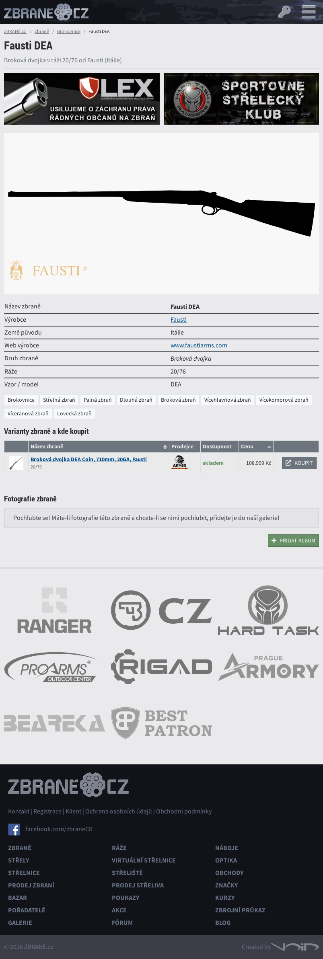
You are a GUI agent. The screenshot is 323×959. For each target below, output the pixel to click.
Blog (222, 922)
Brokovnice (68, 31)
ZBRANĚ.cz (15, 31)
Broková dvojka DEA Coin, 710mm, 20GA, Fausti (89, 459)
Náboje (226, 848)
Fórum (122, 922)
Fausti (179, 320)
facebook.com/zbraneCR (59, 829)
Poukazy (125, 897)
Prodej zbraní (31, 885)
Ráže (119, 848)
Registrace (47, 811)
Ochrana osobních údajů (118, 811)
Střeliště (127, 873)
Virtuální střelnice (144, 860)
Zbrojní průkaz (240, 910)
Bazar (17, 897)
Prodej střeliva (138, 885)
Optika (226, 860)
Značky (226, 885)
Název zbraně (47, 446)
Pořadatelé (26, 910)
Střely (18, 860)
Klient (73, 811)
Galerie (20, 922)
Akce (119, 910)
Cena (247, 446)
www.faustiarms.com (199, 345)
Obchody (229, 873)
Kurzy (225, 897)
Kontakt (18, 811)
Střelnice (24, 873)
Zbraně (42, 31)
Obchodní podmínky (184, 811)
